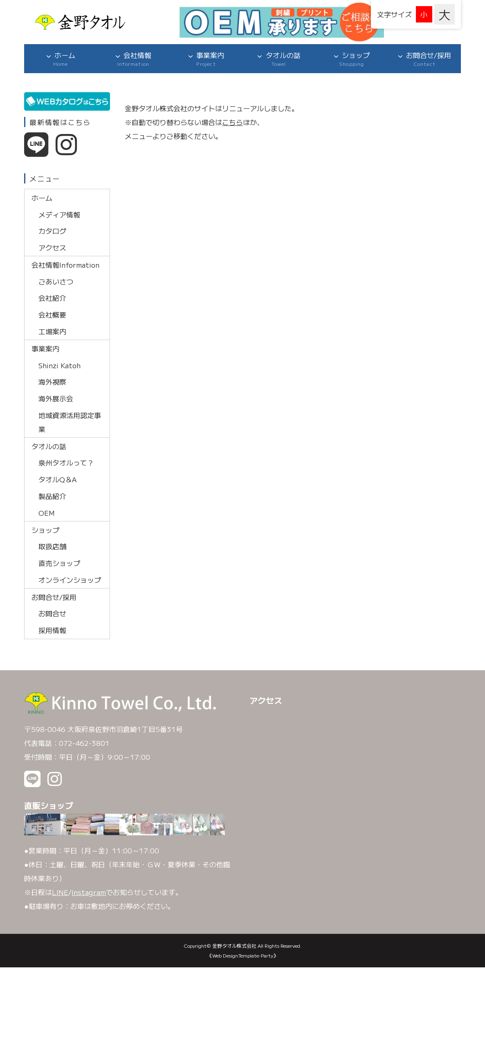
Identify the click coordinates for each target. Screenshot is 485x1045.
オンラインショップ (69, 580)
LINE (60, 892)
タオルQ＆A (57, 479)
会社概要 (52, 314)
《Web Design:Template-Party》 (242, 955)
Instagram (89, 892)
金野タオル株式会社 (234, 945)
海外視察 (52, 381)
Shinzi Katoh (59, 365)
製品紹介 (52, 496)
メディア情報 (59, 214)
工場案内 (52, 331)
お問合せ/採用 (424, 58)
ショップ (351, 58)
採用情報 (52, 630)
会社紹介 (52, 298)
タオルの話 (278, 58)
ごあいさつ (55, 281)
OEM (46, 513)
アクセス (52, 247)
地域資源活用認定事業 (69, 422)
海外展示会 (55, 398)
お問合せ (52, 613)
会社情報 (133, 58)
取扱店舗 (52, 546)
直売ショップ (59, 563)
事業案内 (206, 58)
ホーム (60, 58)
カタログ (52, 231)
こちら (232, 122)
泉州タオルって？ (66, 462)
